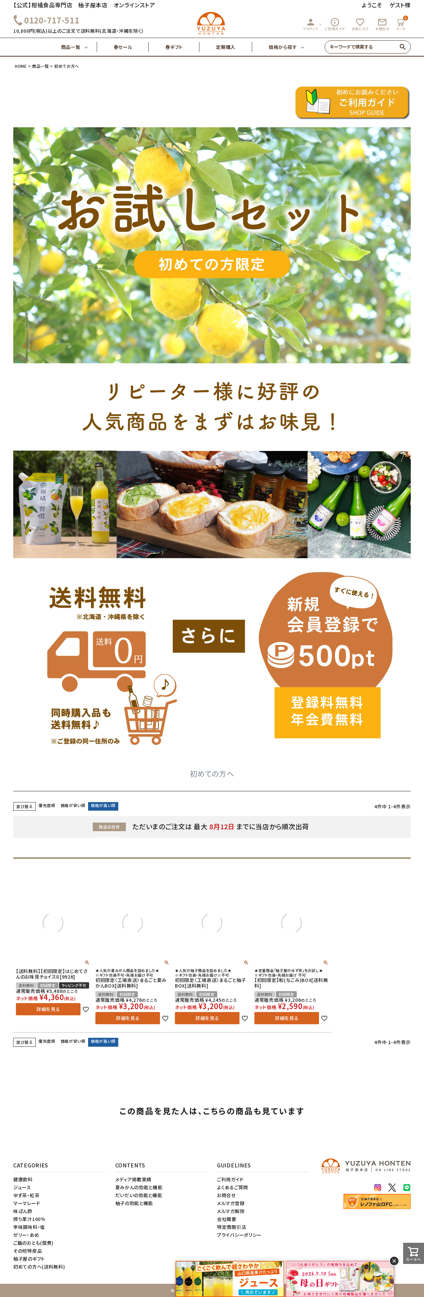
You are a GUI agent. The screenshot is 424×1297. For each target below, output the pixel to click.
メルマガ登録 (230, 1203)
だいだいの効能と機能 (138, 1195)
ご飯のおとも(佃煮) (33, 1242)
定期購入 (234, 47)
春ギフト (182, 47)
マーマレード (26, 1203)
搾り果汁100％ (29, 1219)
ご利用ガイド (335, 24)
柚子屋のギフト (29, 1258)
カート (401, 23)
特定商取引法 (231, 1227)
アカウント (311, 24)
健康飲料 (23, 1179)
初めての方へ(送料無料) (39, 1266)
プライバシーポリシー (239, 1235)
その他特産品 (27, 1250)
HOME (21, 66)
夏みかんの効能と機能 (139, 1187)
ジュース (22, 1187)
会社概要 (227, 1219)
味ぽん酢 (22, 1211)
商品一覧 (79, 47)
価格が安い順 (73, 805)
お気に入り (360, 24)
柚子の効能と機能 (134, 1203)
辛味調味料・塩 (29, 1227)
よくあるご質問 (232, 1187)
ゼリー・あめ (26, 1235)
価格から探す (283, 47)
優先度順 (46, 805)
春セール (131, 47)
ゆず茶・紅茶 (26, 1195)
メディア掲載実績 (133, 1179)
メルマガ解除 (230, 1211)
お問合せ (382, 24)
